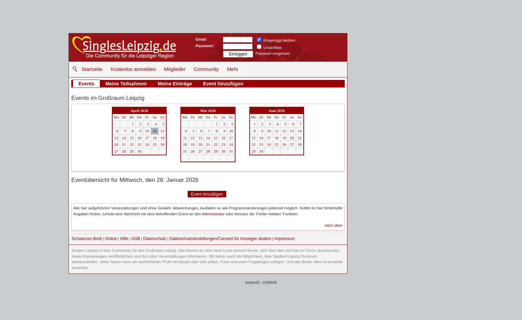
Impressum (284, 238)
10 (147, 131)
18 (155, 138)
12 (162, 131)
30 (139, 151)
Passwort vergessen (272, 53)
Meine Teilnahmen (126, 83)
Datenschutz (154, 238)
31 (231, 151)
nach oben (334, 225)
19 (162, 138)
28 (124, 151)
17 (147, 138)
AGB (135, 238)
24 (147, 144)
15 (132, 138)
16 (139, 138)
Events (86, 83)
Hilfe (124, 238)
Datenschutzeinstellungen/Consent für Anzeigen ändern (220, 238)
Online (111, 238)
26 (162, 144)
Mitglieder (174, 69)
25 (155, 144)
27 (116, 151)
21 (124, 144)
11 (155, 131)
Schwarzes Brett (87, 238)
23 (139, 144)
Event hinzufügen (223, 83)
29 (132, 151)
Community (206, 69)
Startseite (92, 69)
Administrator (213, 214)
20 (116, 144)
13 (116, 138)
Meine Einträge (175, 83)
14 (124, 138)
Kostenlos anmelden (133, 69)
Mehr (232, 69)
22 (132, 144)
